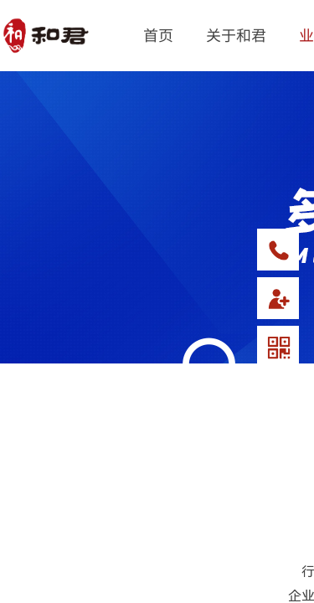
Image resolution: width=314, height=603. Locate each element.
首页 (158, 34)
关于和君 (236, 34)
